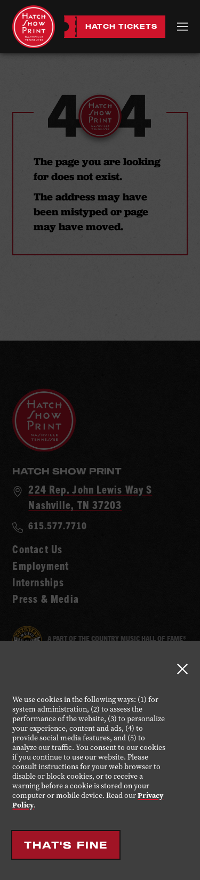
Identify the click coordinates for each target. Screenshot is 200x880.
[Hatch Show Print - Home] (33, 26)
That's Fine (66, 845)
